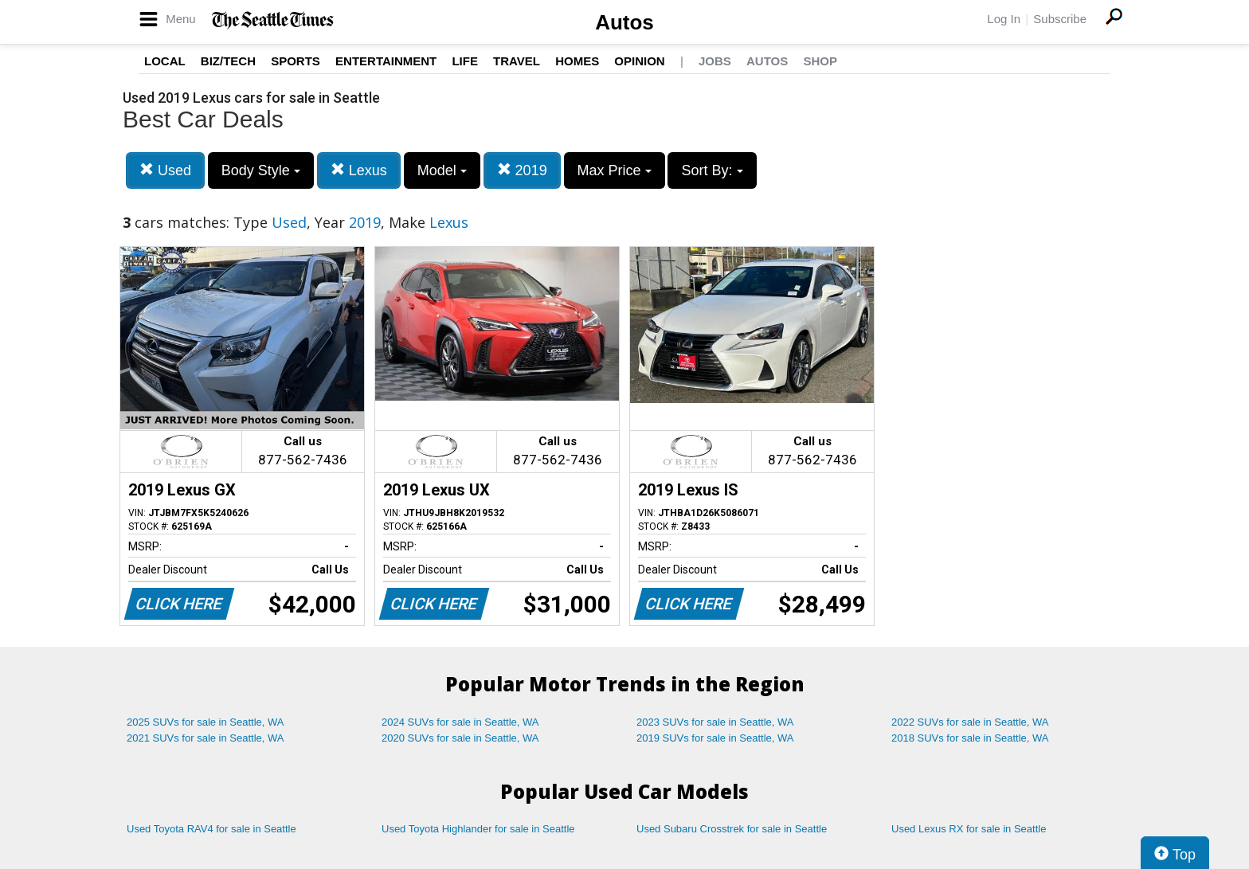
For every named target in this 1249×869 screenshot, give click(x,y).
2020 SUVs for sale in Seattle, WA (460, 738)
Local (165, 61)
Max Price (615, 170)
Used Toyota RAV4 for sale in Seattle (211, 829)
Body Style (260, 170)
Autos (624, 22)
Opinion (639, 61)
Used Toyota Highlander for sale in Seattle (478, 829)
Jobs (715, 61)
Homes (577, 61)
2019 (522, 170)
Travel (516, 61)
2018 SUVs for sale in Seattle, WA (970, 738)
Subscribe (1060, 18)
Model (442, 170)
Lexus (359, 170)
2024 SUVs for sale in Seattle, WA (460, 722)
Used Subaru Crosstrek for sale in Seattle (731, 829)
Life (465, 61)
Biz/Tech (228, 61)
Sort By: (711, 170)
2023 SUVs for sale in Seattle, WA (715, 722)
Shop (820, 61)
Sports (295, 61)
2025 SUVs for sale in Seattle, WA (205, 722)
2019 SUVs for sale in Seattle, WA (715, 738)
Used (165, 170)
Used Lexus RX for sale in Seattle (968, 829)
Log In (1003, 18)
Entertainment (386, 61)
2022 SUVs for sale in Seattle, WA (970, 722)
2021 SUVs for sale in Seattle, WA (205, 738)
